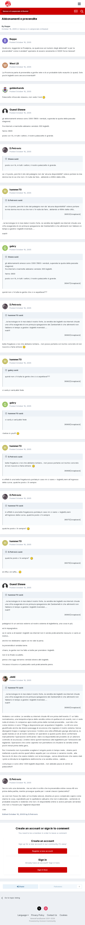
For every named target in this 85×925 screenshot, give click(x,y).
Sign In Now (43, 870)
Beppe (7, 26)
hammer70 (16, 189)
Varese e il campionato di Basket (33, 29)
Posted (20, 42)
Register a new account (42, 851)
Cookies (63, 915)
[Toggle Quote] (6, 159)
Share (20, 886)
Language (23, 915)
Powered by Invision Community (42, 921)
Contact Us (52, 915)
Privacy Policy (37, 915)
